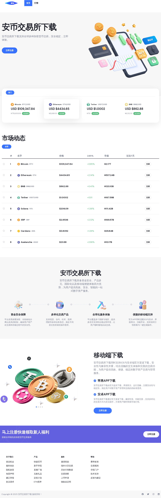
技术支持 (95, 473)
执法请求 (10, 481)
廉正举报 (10, 477)
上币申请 (65, 477)
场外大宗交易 (67, 465)
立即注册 (103, 417)
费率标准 (95, 461)
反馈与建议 (96, 477)
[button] (36, 406)
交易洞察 (65, 473)
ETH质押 (37, 481)
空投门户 (95, 469)
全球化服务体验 (101, 314)
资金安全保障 (18, 314)
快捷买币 (38, 461)
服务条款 (10, 465)
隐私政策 (10, 469)
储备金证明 (66, 481)
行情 (36, 3)
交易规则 (95, 465)
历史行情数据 (67, 469)
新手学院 (38, 465)
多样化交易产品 (59, 314)
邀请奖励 (65, 461)
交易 (148, 164)
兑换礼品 (38, 473)
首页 (28, 3)
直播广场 (38, 469)
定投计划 (38, 477)
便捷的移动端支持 (143, 314)
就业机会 (10, 461)
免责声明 (10, 473)
